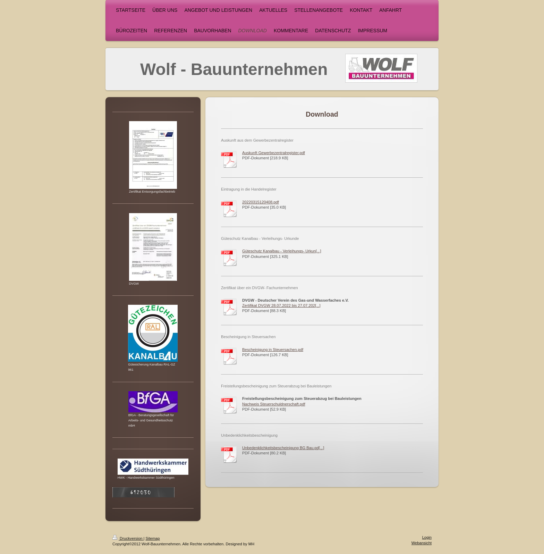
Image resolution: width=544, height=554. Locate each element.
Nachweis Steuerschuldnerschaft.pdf (273, 404)
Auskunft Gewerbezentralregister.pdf (273, 153)
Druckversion (128, 538)
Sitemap (153, 538)
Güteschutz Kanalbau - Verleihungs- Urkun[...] (281, 251)
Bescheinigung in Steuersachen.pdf (272, 349)
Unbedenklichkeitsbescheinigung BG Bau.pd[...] (283, 448)
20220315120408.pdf (260, 202)
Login (427, 537)
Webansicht (421, 543)
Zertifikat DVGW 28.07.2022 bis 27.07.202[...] (281, 305)
